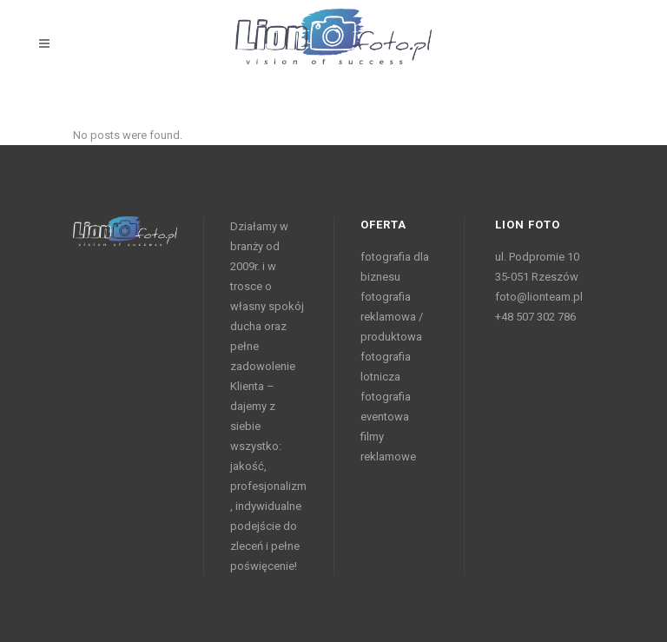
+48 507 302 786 (535, 316)
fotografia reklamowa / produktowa (391, 316)
